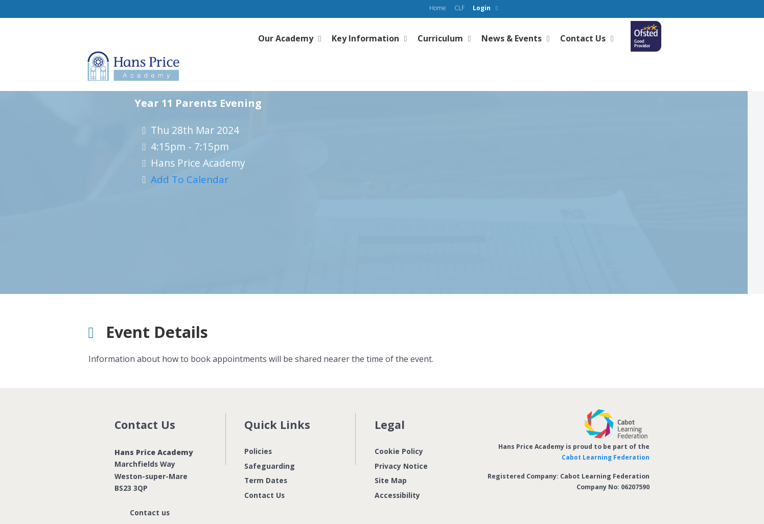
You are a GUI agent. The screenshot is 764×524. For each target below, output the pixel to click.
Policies (258, 430)
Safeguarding (269, 444)
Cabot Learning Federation (605, 436)
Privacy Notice (401, 444)
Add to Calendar (192, 157)
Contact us (150, 491)
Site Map (391, 459)
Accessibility (397, 474)
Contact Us (264, 474)
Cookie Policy (399, 430)
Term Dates (265, 459)
